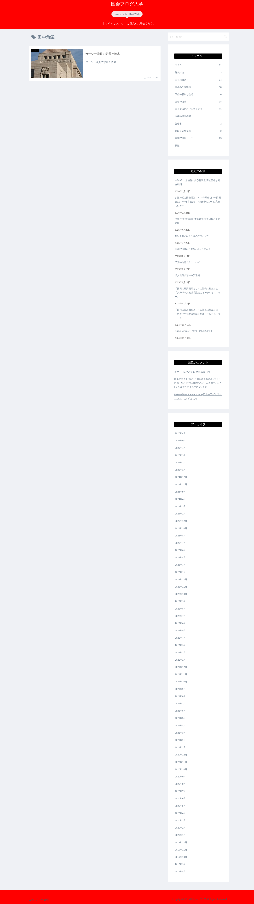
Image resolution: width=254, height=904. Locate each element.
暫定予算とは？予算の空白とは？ (192, 236)
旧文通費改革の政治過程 (187, 275)
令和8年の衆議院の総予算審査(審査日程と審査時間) (197, 182)
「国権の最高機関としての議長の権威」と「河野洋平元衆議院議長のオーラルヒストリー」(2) (197, 292)
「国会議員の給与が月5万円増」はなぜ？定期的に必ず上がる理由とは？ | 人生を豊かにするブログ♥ (198, 383)
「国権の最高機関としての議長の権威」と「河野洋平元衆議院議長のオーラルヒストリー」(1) (197, 313)
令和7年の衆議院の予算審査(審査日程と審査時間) (197, 221)
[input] (198, 36)
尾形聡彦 (200, 371)
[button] (225, 36)
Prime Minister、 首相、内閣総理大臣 (194, 331)
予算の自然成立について (187, 262)
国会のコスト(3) (182, 379)
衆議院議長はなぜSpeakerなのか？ (193, 249)
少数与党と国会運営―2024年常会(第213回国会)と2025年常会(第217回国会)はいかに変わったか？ (198, 201)
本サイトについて (183, 371)
